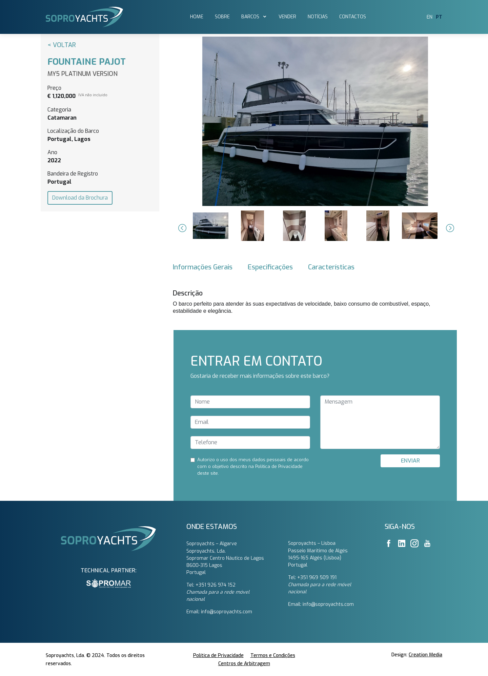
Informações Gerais (202, 267)
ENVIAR (410, 460)
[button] (181, 228)
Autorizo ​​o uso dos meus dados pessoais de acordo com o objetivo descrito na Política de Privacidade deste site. (253, 466)
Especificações (270, 267)
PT (439, 17)
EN (429, 17)
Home (196, 17)
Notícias (318, 17)
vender (287, 17)
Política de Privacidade (218, 655)
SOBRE (222, 17)
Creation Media (425, 655)
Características (331, 267)
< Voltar (61, 45)
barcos (251, 17)
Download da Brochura (80, 197)
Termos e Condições (272, 655)
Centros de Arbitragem (244, 663)
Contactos (352, 17)
